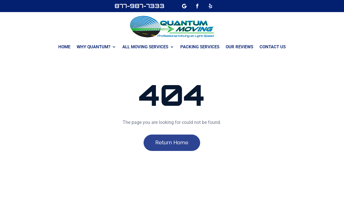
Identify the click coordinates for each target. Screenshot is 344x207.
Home (64, 47)
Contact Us (273, 47)
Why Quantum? (93, 47)
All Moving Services (145, 47)
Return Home (171, 142)
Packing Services (199, 47)
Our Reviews (239, 47)
